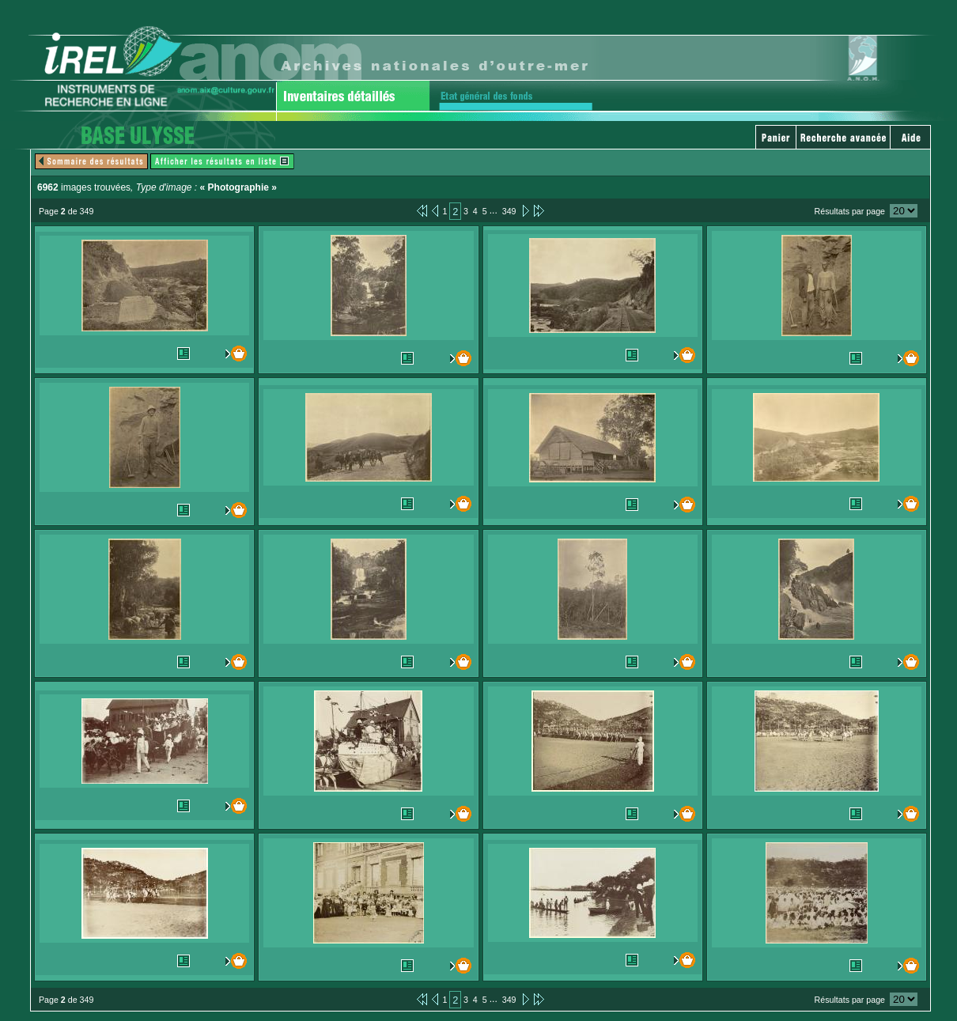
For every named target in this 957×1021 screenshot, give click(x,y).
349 (509, 211)
